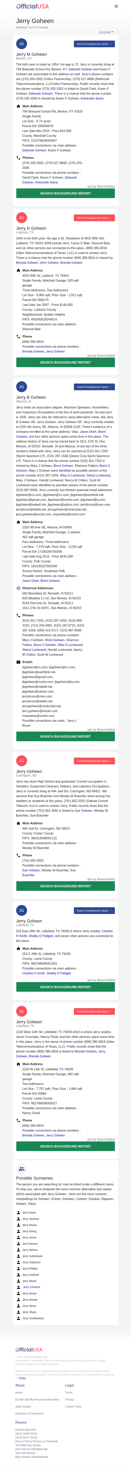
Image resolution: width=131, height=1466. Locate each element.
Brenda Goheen (27, 262)
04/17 (26, 1437)
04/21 (18, 1433)
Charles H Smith (33, 973)
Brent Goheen (63, 465)
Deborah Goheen (80, 69)
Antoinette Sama (91, 98)
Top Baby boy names (28, 1445)
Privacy (69, 1399)
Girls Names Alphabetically (31, 1449)
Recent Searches (25, 1429)
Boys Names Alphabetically (31, 1456)
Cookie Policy (73, 1406)
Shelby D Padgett (41, 936)
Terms (69, 1392)
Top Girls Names (25, 1453)
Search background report (65, 193)
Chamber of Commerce (29, 1413)
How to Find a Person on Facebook (36, 1441)
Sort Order (105, 32)
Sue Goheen (83, 810)
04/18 (18, 1437)
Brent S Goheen (45, 645)
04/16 (33, 1437)
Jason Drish (88, 431)
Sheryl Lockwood (98, 475)
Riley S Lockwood (72, 475)
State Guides (23, 1406)
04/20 (26, 1433)
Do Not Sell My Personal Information (37, 1399)
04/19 (33, 1433)
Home (19, 1392)
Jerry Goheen (49, 262)
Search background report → (94, 43)
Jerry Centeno (28, 1287)
